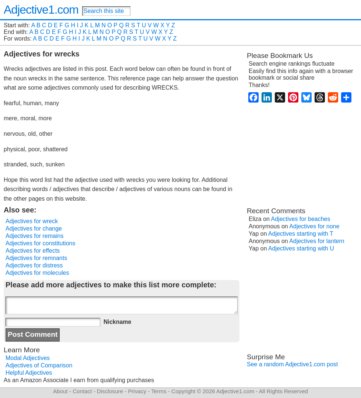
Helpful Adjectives (29, 373)
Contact (82, 391)
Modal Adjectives (28, 358)
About (60, 391)
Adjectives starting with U (301, 248)
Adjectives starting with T (300, 234)
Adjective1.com (41, 9)
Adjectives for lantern (316, 241)
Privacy (137, 391)
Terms (158, 391)
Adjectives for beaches (300, 219)
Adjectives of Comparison (39, 365)
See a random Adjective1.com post (292, 364)
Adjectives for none (314, 226)
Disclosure (110, 391)
